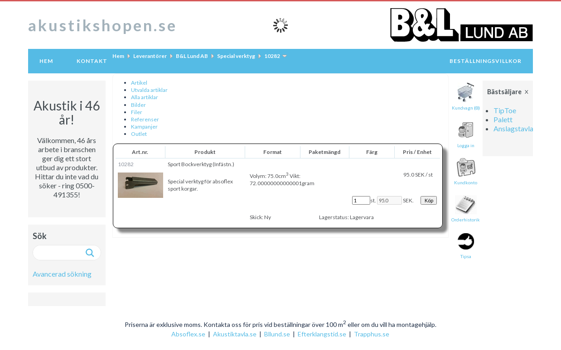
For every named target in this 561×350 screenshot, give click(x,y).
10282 (272, 56)
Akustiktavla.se (234, 334)
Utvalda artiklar (149, 89)
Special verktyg (236, 56)
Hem (46, 61)
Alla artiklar (144, 97)
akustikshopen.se (102, 24)
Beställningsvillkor (486, 61)
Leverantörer (150, 56)
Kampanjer (144, 126)
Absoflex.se (188, 334)
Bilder (138, 104)
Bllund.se (277, 334)
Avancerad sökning (62, 273)
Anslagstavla (513, 128)
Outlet (139, 133)
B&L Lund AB (192, 56)
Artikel (139, 82)
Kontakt (92, 61)
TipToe (504, 110)
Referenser (145, 119)
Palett (503, 119)
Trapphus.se (371, 334)
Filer (136, 112)
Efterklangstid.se (322, 334)
